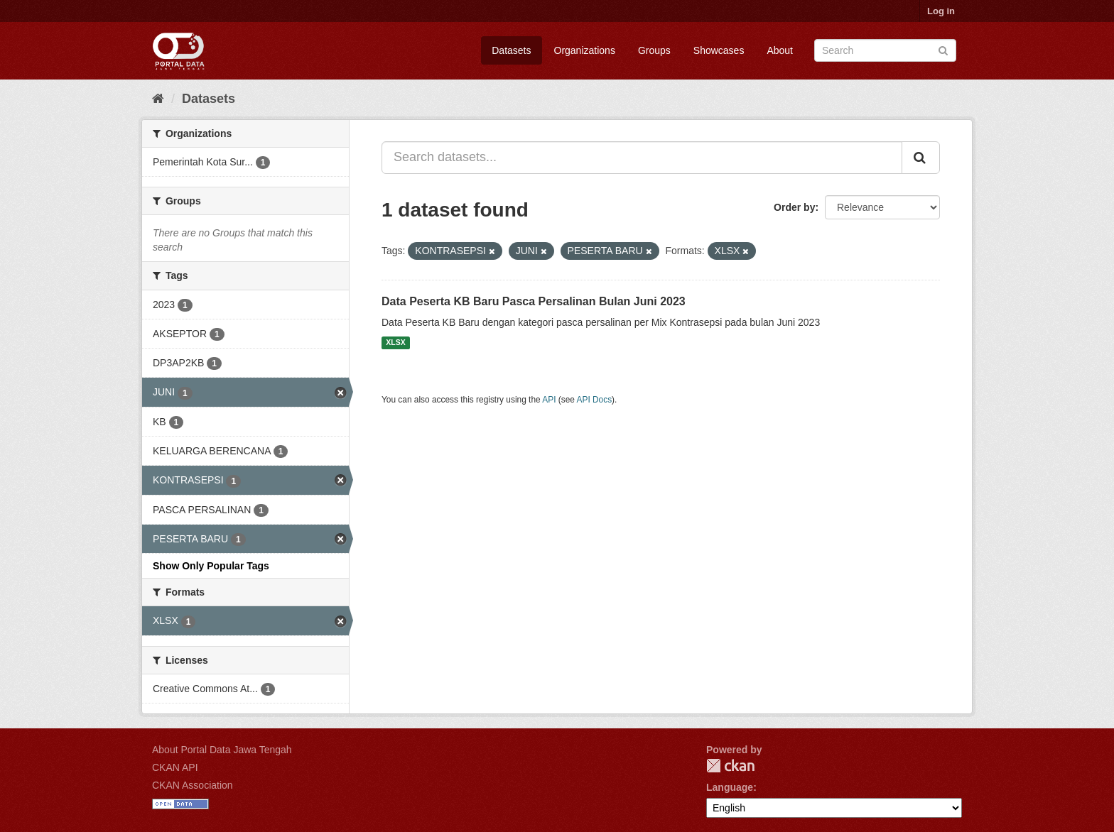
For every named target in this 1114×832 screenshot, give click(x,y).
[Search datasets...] (642, 157)
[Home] (158, 99)
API (549, 400)
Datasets (511, 50)
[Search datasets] (885, 50)
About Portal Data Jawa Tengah (222, 749)
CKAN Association (192, 785)
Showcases (719, 50)
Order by (794, 207)
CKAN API (175, 767)
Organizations (584, 50)
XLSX (395, 343)
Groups (654, 50)
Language (729, 787)
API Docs (594, 400)
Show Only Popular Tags (211, 565)
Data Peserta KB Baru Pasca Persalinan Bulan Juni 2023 (534, 301)
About (780, 50)
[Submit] (943, 49)
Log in (941, 11)
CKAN (730, 765)
